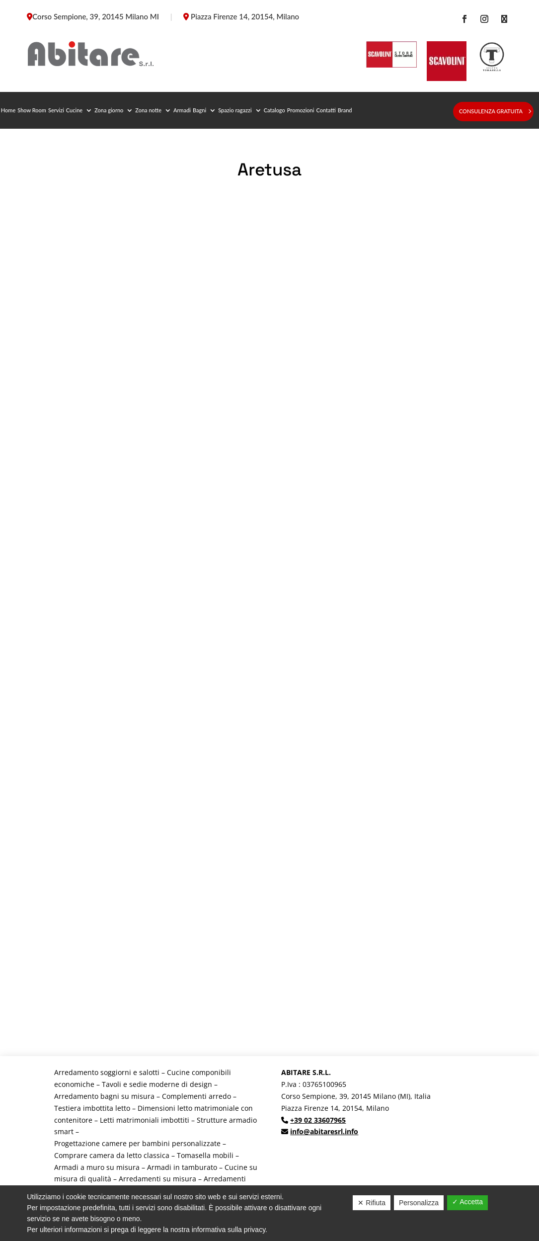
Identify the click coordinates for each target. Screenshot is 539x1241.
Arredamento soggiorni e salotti (106, 1072)
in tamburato (195, 1167)
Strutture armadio (227, 1120)
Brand (345, 110)
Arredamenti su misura (157, 1178)
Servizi (56, 110)
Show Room (31, 110)
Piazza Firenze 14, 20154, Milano (245, 16)
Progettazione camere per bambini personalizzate (137, 1143)
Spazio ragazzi (235, 110)
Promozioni (300, 110)
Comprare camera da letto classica (111, 1155)
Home (8, 110)
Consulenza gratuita (491, 111)
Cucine (74, 110)
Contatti (325, 110)
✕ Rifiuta (371, 1203)
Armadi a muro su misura (97, 1167)
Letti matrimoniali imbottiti (144, 1120)
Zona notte (148, 110)
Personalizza (419, 1203)
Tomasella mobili (205, 1155)
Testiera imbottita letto (92, 1108)
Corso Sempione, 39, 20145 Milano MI (95, 16)
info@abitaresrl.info (324, 1131)
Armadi (182, 110)
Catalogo (274, 110)
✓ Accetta (467, 1202)
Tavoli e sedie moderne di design (157, 1084)
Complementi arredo (196, 1096)
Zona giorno (108, 110)
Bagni (199, 110)
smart (64, 1131)
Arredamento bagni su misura (104, 1096)
